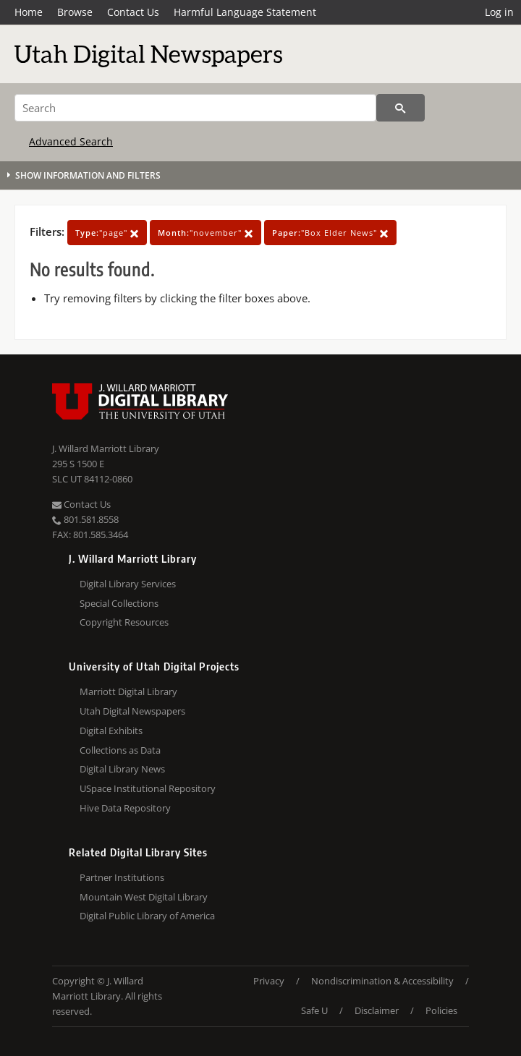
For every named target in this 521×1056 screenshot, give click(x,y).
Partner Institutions (122, 877)
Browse (75, 12)
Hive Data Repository (125, 807)
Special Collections (119, 603)
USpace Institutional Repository (148, 788)
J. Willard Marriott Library (105, 448)
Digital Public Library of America (147, 915)
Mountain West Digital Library (144, 896)
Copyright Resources (124, 622)
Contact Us (133, 12)
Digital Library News (122, 768)
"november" (205, 232)
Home (28, 12)
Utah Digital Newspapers (132, 711)
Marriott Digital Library (128, 691)
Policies (441, 1010)
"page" (107, 232)
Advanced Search (71, 141)
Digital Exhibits (111, 730)
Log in (499, 12)
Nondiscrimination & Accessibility (382, 980)
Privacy (268, 980)
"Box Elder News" (330, 232)
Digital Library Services (128, 583)
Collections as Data (120, 750)
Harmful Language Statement (245, 12)
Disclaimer (377, 1010)
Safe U (314, 1010)
